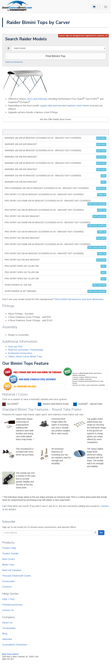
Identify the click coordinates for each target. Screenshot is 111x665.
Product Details (10, 553)
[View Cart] (96, 6)
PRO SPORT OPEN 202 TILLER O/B (55, 278)
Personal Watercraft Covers (16, 575)
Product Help (9, 548)
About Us (7, 622)
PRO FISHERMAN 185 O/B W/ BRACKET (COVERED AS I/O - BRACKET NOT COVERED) (55, 188)
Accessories (8, 581)
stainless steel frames (77, 105)
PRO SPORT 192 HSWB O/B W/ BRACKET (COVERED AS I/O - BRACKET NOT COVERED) (55, 224)
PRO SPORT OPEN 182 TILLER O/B (55, 266)
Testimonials (9, 628)
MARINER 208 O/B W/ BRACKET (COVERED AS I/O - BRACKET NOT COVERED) (55, 163)
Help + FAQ (8, 599)
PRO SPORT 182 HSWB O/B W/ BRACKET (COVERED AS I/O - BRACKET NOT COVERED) (55, 203)
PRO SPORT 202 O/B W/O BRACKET (55, 260)
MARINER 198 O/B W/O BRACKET (55, 157)
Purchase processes (12, 604)
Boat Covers (8, 559)
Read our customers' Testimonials (25, 349)
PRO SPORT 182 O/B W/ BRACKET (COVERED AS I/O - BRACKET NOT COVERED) (55, 210)
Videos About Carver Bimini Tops (25, 356)
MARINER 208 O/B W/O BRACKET (55, 169)
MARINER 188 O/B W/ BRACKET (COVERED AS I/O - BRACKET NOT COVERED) (55, 138)
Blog (4, 633)
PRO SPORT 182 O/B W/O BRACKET (55, 216)
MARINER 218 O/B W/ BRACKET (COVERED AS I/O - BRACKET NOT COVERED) (55, 175)
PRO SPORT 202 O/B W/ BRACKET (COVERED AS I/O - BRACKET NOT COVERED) (55, 253)
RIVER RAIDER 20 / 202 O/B (55, 285)
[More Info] (95, 532)
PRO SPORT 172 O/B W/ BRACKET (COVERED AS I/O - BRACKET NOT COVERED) (55, 194)
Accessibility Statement (14, 644)
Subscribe (7, 639)
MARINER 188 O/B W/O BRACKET (55, 144)
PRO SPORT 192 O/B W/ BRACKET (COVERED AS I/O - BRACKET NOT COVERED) (55, 232)
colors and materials (37, 98)
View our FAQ (15, 346)
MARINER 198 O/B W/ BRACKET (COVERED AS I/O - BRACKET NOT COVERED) (55, 150)
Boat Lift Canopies (11, 570)
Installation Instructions (20, 353)
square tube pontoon (51, 105)
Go (101, 532)
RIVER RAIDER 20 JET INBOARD (55, 291)
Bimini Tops (8, 564)
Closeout (7, 586)
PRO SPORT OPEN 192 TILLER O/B (55, 272)
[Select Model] (58, 48)
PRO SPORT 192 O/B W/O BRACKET (55, 238)
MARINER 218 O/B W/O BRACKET (55, 182)
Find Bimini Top (55, 56)
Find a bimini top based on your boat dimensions (79, 299)
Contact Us (8, 610)
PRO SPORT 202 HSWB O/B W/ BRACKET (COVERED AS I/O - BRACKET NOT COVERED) (55, 246)
